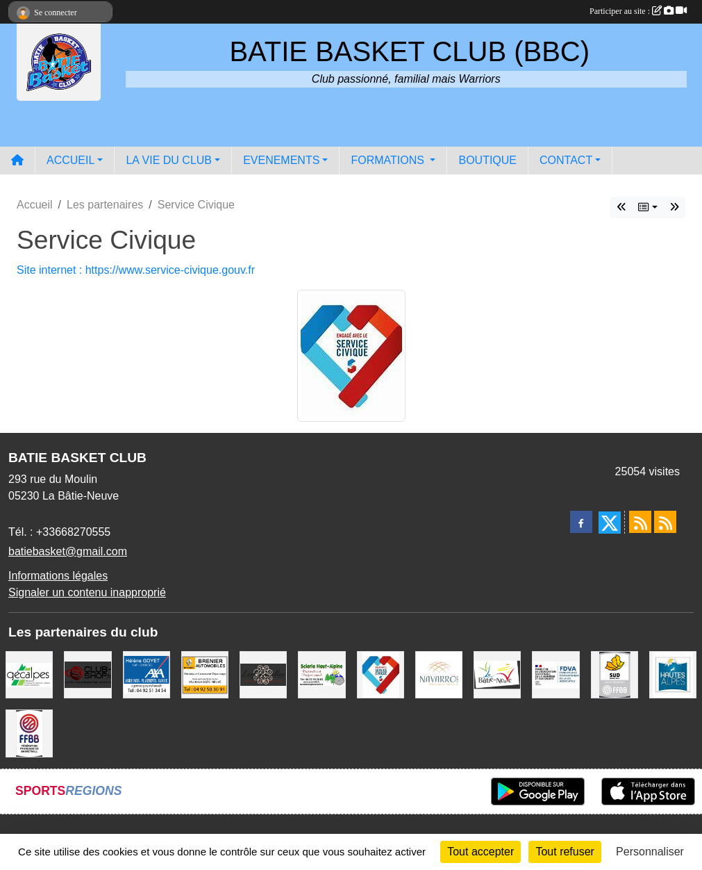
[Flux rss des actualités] (640, 522)
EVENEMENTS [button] (281, 160)
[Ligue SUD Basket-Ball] (614, 674)
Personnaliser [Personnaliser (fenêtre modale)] (650, 851)
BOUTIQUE (487, 160)
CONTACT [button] (566, 160)
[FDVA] (555, 674)
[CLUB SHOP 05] (87, 674)
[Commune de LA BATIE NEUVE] (497, 674)
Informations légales (58, 576)
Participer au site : (638, 11)
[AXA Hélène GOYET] (146, 674)
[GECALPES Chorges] (29, 674)
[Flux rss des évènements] (665, 522)
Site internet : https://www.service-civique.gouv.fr (136, 270)
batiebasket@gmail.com (67, 551)
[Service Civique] (380, 674)
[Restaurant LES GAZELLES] (263, 674)
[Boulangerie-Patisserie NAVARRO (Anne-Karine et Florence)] (438, 674)
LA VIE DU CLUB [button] (169, 160)
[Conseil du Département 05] (672, 674)
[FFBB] (29, 733)
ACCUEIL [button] (70, 160)
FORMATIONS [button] (389, 160)
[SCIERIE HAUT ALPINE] (321, 674)
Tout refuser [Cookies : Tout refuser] (564, 851)
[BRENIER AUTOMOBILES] (204, 674)
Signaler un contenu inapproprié (87, 592)
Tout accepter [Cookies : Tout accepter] (480, 851)
